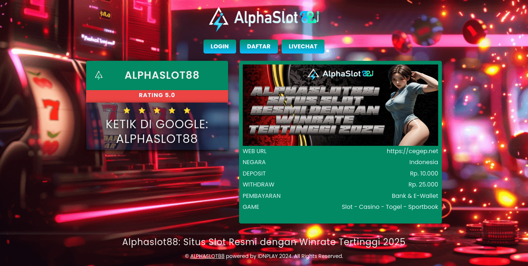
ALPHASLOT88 (207, 256)
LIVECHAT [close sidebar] (303, 46)
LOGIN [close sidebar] (220, 46)
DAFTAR (259, 46)
